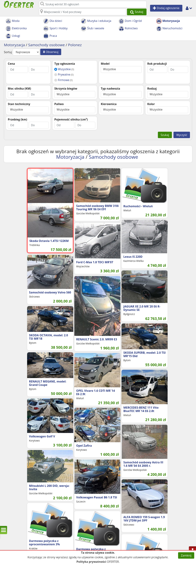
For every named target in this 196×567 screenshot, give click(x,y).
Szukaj (165, 135)
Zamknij (186, 555)
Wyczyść (181, 135)
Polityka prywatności (91, 562)
